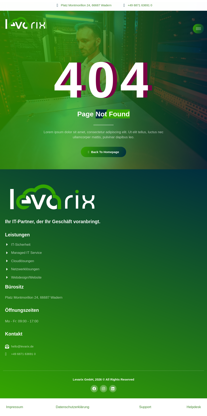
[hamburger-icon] (198, 28)
